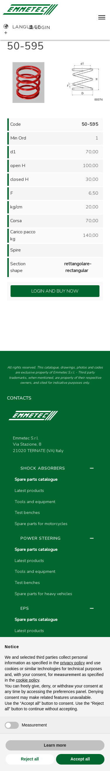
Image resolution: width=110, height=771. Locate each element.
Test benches (27, 512)
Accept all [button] (80, 759)
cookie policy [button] (27, 680)
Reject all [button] (30, 759)
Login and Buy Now (55, 291)
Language (22, 27)
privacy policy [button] (72, 662)
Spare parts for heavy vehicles (43, 594)
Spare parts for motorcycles (41, 524)
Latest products (29, 490)
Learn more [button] (55, 745)
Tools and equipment (35, 502)
